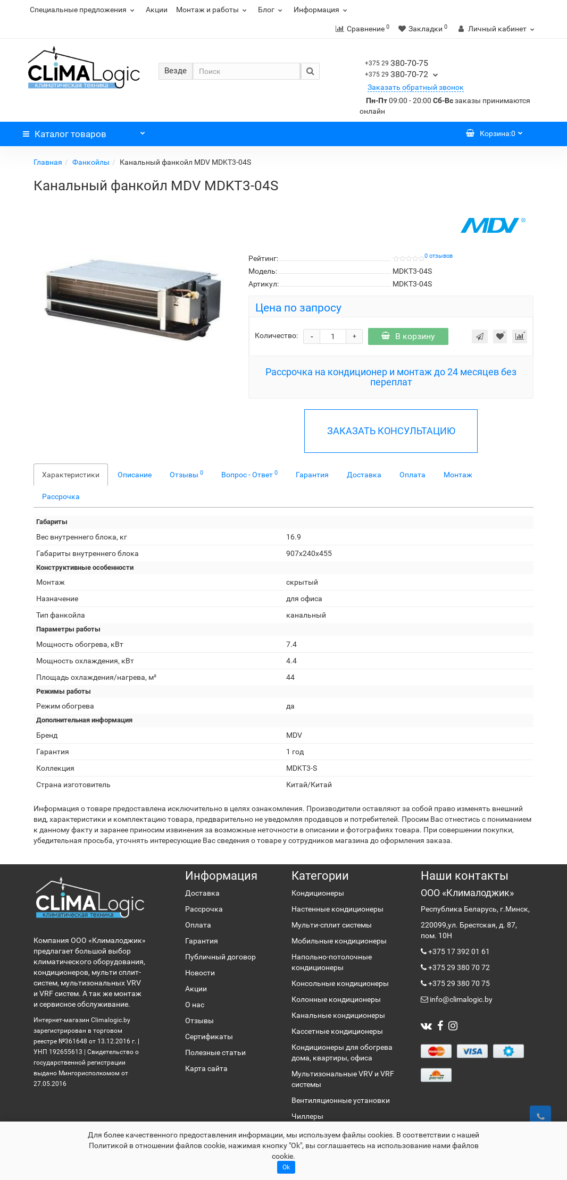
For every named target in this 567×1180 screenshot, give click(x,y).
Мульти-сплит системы (331, 925)
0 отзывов (438, 255)
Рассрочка (61, 496)
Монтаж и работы (212, 9)
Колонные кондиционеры (336, 999)
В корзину (408, 336)
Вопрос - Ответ (249, 474)
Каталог (84, 131)
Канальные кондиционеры (338, 1015)
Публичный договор (220, 957)
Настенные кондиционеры (337, 909)
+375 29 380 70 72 (458, 967)
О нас (194, 1004)
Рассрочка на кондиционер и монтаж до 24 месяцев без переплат (390, 377)
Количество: (276, 335)
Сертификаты (209, 1036)
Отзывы (186, 474)
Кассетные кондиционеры (337, 1031)
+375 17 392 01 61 (458, 951)
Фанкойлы (91, 162)
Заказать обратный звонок (416, 87)
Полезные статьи (215, 1052)
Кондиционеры (317, 893)
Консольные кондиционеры (340, 983)
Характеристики (70, 474)
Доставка (364, 474)
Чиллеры (307, 1116)
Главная (48, 162)
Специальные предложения (83, 9)
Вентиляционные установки (340, 1100)
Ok (286, 1167)
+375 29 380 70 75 (458, 983)
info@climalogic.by (460, 999)
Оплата (412, 474)
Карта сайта (206, 1068)
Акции (157, 9)
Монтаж (458, 474)
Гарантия (312, 474)
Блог (271, 9)
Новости (200, 972)
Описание (135, 474)
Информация (322, 9)
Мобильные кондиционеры (339, 941)
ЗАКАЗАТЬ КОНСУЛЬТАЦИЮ (391, 430)
